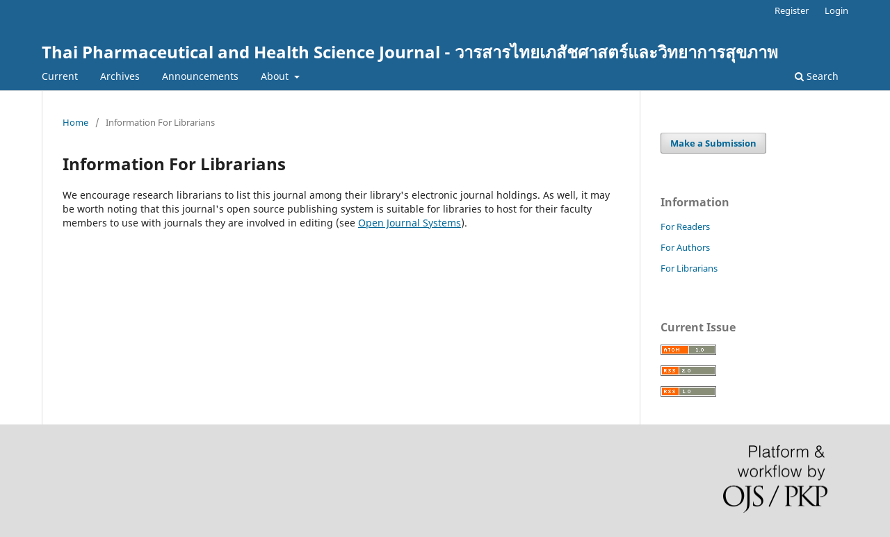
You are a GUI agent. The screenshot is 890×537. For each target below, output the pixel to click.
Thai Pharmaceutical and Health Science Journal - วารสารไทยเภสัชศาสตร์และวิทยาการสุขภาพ (410, 51)
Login (836, 10)
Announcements (200, 76)
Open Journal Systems (409, 222)
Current (60, 76)
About (276, 76)
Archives (120, 76)
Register (792, 10)
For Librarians (689, 268)
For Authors (685, 247)
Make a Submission (713, 143)
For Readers (685, 226)
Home (75, 122)
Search (817, 76)
